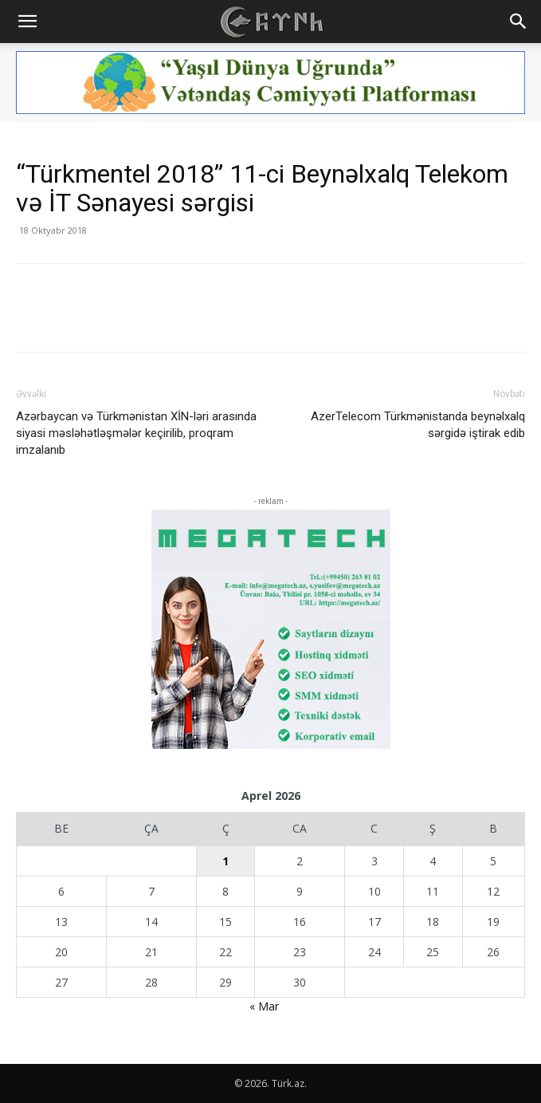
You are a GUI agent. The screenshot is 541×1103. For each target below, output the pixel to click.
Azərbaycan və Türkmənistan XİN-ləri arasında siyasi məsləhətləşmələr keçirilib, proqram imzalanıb (136, 433)
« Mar (264, 1006)
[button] (27, 21)
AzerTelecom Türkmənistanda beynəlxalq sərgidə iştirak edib (418, 424)
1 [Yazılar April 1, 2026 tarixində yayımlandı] (225, 861)
